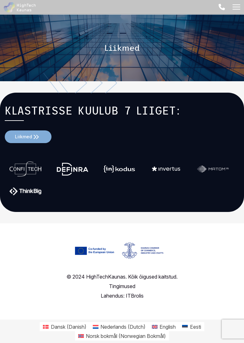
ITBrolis (135, 296)
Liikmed (23, 136)
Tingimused (122, 286)
